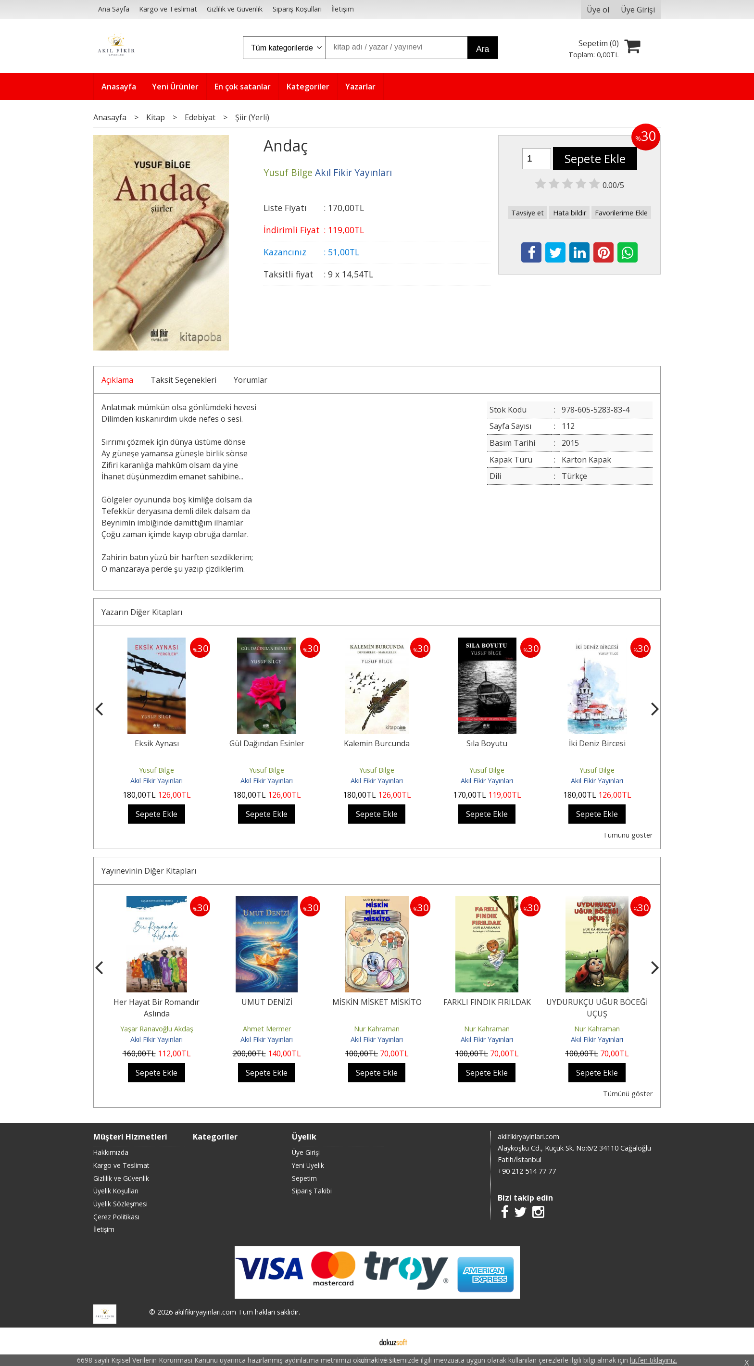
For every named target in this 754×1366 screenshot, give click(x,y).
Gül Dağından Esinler (266, 743)
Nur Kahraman (377, 1028)
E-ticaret (362, 1341)
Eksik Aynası (157, 743)
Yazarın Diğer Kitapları (141, 612)
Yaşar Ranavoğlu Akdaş (156, 1028)
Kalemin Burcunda (377, 743)
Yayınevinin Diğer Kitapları (148, 870)
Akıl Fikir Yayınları (156, 780)
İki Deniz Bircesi (597, 743)
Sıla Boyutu (486, 743)
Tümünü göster (628, 835)
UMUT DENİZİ (266, 1002)
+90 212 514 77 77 (527, 1171)
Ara (482, 49)
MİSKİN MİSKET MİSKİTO (377, 1002)
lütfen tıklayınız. (653, 1360)
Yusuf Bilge (156, 770)
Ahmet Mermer (267, 1028)
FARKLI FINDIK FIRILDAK (487, 1002)
